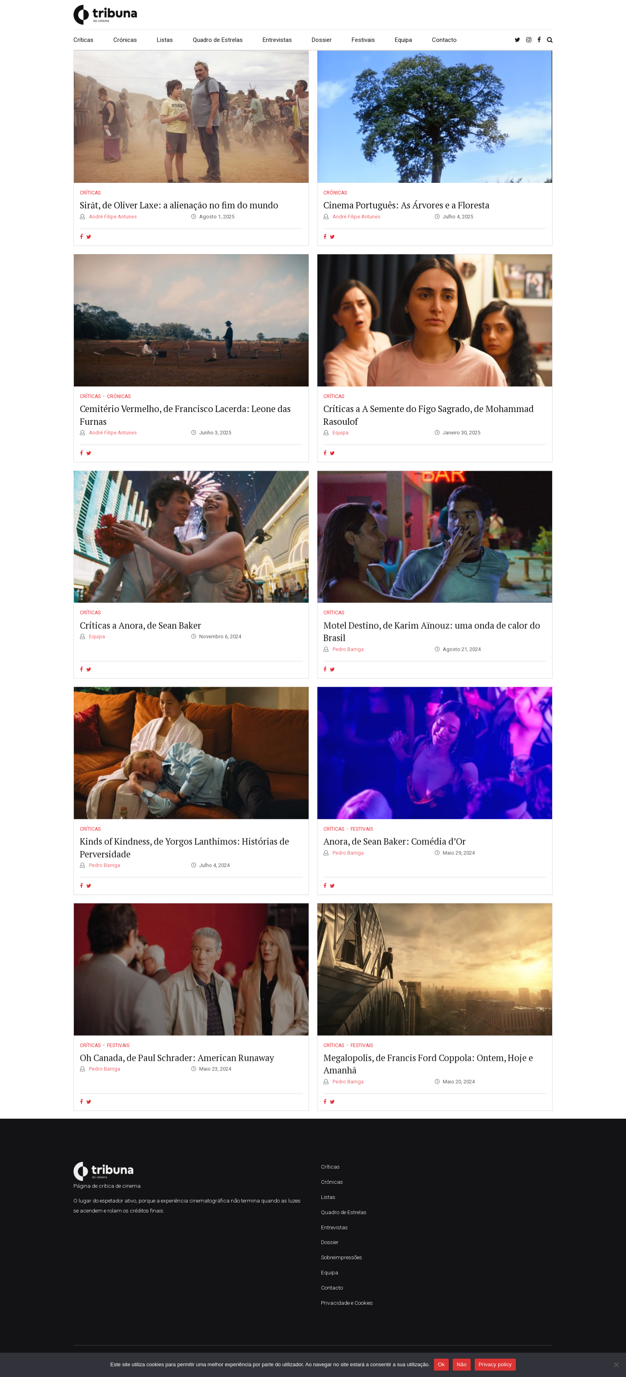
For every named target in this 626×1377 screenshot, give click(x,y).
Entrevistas (277, 40)
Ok (441, 1364)
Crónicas (125, 40)
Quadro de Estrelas (218, 40)
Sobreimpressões (341, 1257)
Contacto (444, 40)
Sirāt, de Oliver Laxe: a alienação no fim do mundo (179, 205)
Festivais (363, 40)
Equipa (403, 40)
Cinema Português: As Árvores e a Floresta (406, 205)
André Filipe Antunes (112, 217)
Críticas (83, 40)
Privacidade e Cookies (347, 1303)
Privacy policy (495, 1364)
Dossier (322, 40)
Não (462, 1364)
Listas (165, 40)
